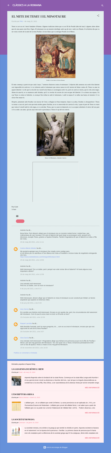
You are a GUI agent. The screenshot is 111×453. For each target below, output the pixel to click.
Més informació (92, 387)
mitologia (20, 221)
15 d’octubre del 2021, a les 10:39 (32, 317)
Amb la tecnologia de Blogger (55, 447)
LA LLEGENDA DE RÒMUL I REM (27, 369)
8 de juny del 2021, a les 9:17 (31, 288)
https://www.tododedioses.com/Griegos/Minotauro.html (40, 257)
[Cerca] (102, 6)
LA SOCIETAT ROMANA (23, 419)
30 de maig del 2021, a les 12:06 (32, 274)
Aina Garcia (24, 338)
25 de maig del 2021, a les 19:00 (32, 260)
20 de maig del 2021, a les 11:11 (32, 242)
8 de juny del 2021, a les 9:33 (31, 303)
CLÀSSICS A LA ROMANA (26, 5)
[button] (98, 16)
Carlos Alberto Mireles (28, 248)
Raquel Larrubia (26, 323)
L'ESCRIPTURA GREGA (23, 394)
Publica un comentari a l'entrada (25, 353)
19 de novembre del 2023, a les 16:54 (34, 348)
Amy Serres (24, 309)
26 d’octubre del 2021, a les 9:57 (32, 331)
